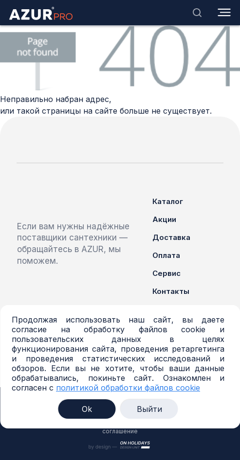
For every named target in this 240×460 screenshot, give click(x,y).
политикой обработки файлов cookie (128, 387)
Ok (87, 409)
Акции (164, 219)
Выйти (149, 409)
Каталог (167, 201)
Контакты (170, 291)
